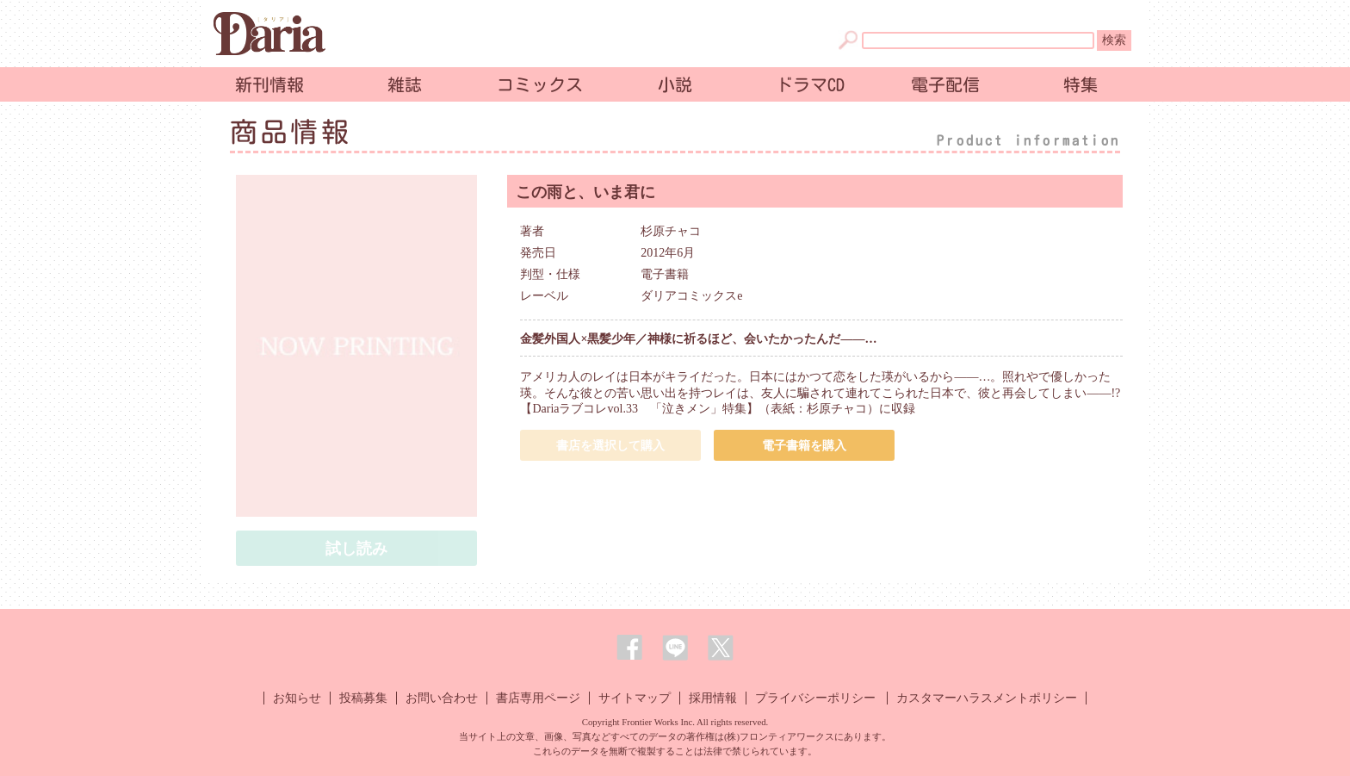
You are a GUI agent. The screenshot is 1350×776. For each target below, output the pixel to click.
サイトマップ (634, 698)
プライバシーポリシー (815, 698)
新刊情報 (269, 84)
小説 (675, 84)
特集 (1080, 84)
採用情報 (713, 698)
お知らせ (297, 698)
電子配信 (945, 84)
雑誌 (404, 84)
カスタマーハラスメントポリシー (986, 698)
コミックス (540, 84)
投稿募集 (363, 698)
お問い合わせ (442, 698)
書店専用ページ (538, 698)
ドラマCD (810, 84)
